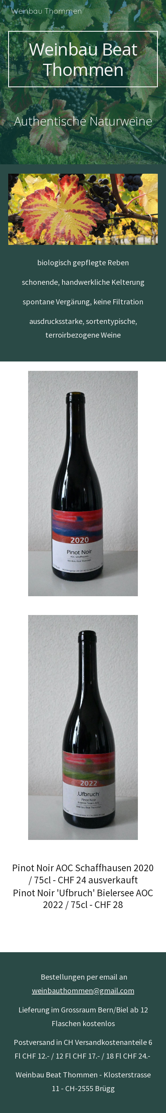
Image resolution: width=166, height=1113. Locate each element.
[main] (83, 59)
